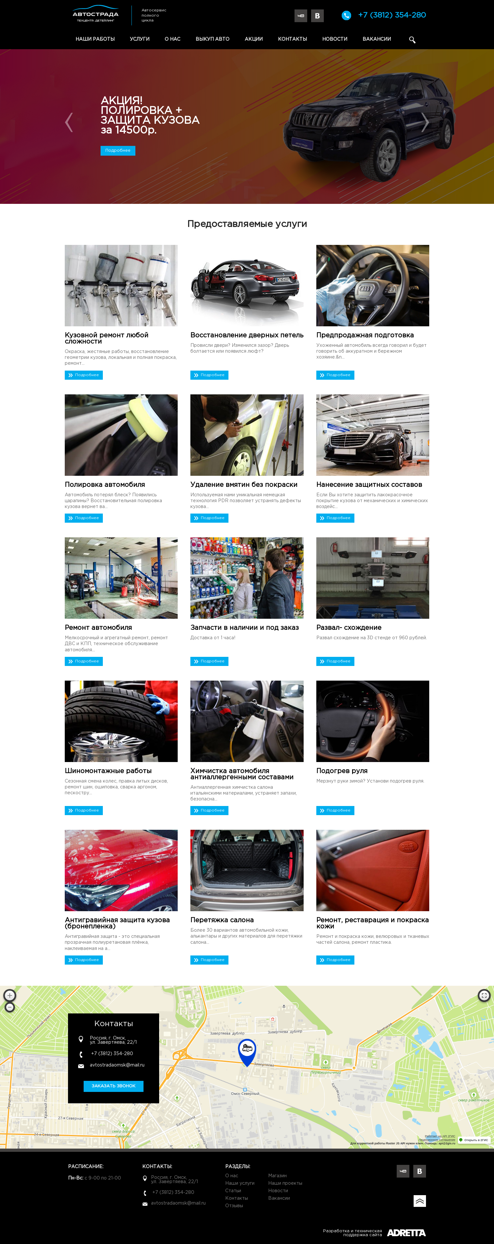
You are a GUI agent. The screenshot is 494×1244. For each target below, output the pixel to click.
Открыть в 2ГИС (476, 1140)
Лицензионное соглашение (437, 1139)
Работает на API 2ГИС (440, 1136)
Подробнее (117, 150)
